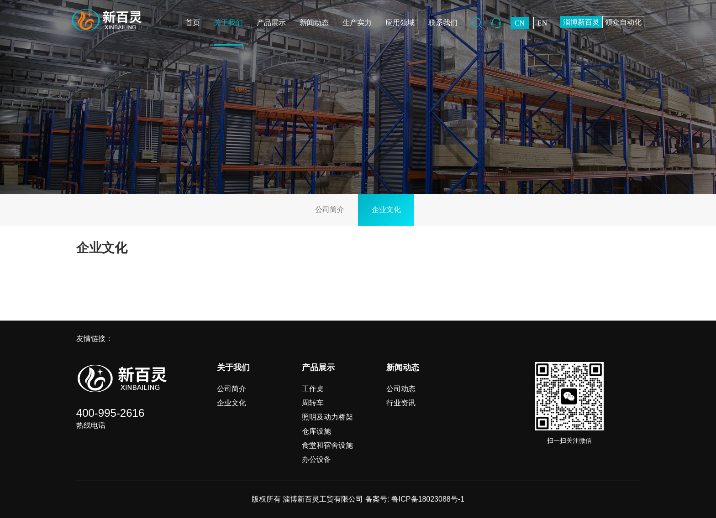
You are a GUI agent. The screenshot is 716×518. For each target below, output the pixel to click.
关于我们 (228, 22)
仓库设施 (316, 431)
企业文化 (386, 209)
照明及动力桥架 (327, 417)
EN (542, 23)
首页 (192, 22)
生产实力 (357, 22)
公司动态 (401, 389)
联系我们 (443, 22)
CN (520, 23)
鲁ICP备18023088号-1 (427, 499)
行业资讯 (401, 403)
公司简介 (329, 209)
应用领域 (400, 22)
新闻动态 (314, 22)
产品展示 (271, 22)
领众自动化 (623, 22)
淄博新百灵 (581, 22)
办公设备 (316, 459)
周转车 (313, 403)
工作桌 (313, 389)
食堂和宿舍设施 (327, 445)
